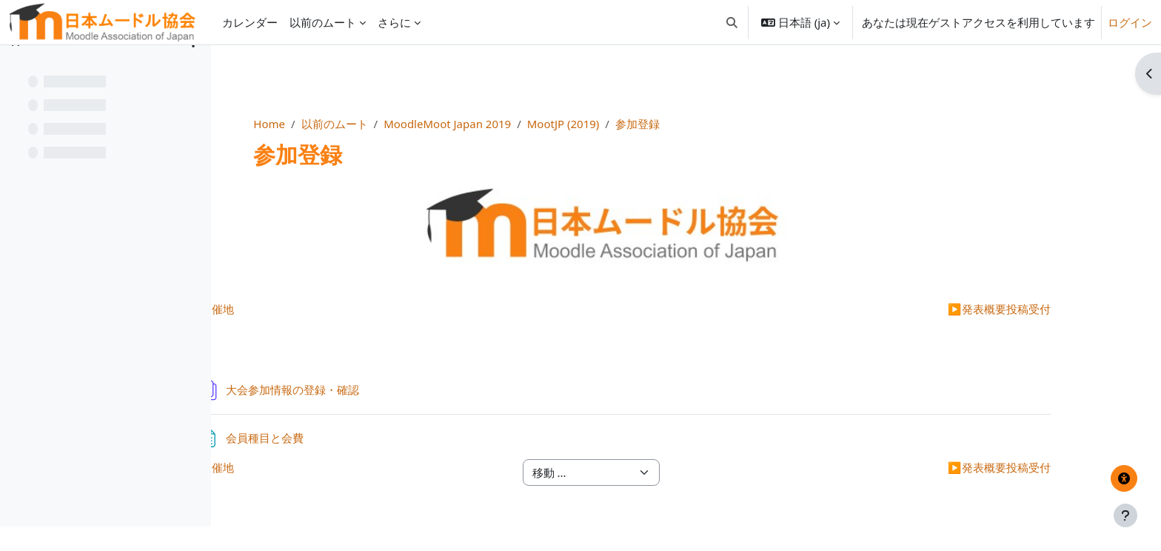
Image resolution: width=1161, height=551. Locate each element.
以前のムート (445, 123)
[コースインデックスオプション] (193, 67)
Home (380, 123)
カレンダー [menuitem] (250, 22)
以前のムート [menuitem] (323, 22)
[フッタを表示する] (1125, 515)
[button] (732, 22)
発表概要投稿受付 (989, 308)
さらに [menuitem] (394, 22)
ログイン (1130, 22)
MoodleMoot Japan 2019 (558, 123)
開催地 (331, 308)
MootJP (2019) (674, 123)
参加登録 (748, 123)
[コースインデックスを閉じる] (15, 67)
